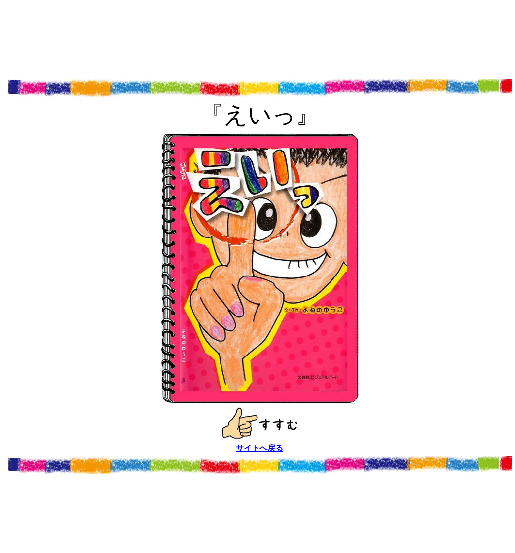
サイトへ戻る (259, 448)
